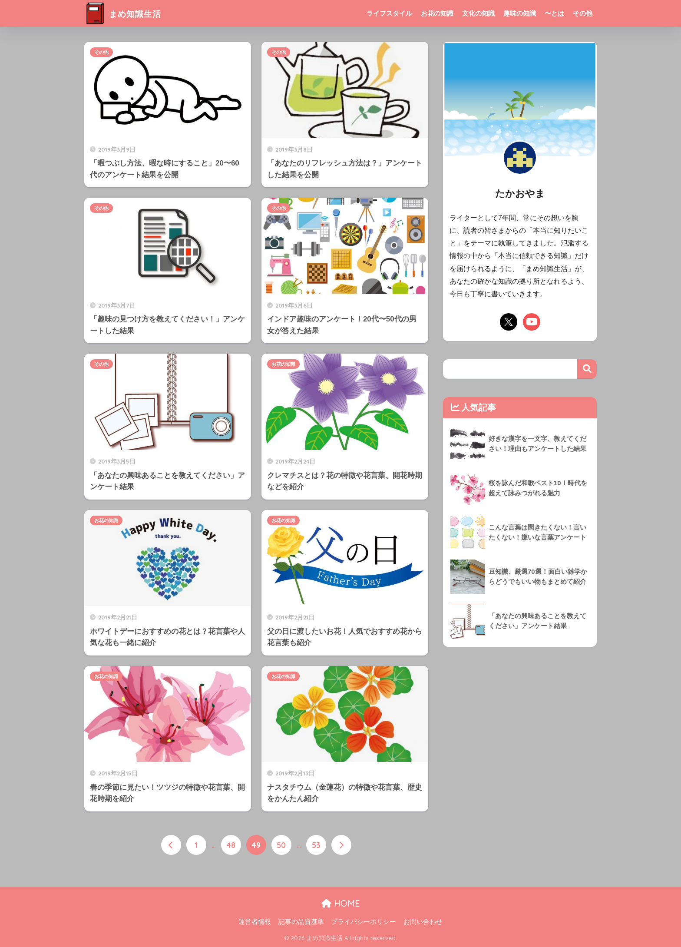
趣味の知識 (519, 13)
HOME (340, 902)
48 (230, 845)
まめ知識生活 (129, 13)
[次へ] (341, 845)
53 (316, 845)
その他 (582, 13)
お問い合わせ (423, 921)
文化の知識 (478, 13)
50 (281, 845)
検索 (587, 369)
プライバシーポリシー (363, 921)
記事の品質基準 (301, 921)
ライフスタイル (389, 13)
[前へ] (171, 845)
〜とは (554, 13)
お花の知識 (437, 13)
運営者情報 (254, 921)
